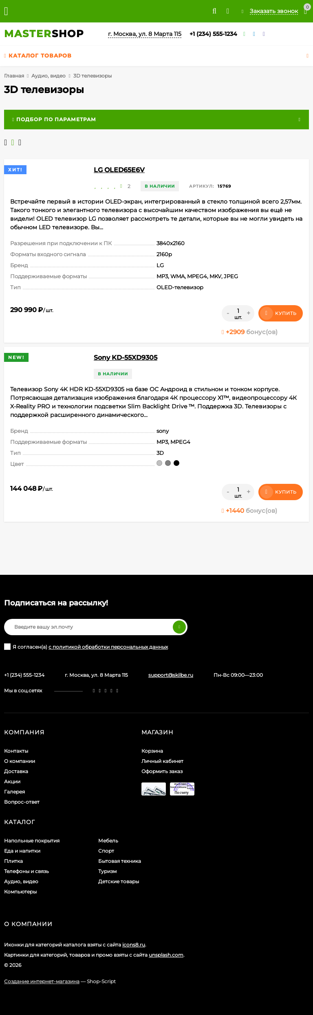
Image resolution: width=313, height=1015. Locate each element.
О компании (19, 761)
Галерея (14, 792)
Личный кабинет (162, 761)
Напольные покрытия (32, 841)
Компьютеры (20, 892)
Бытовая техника (119, 861)
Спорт (106, 851)
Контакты (16, 751)
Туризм (107, 871)
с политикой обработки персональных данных (108, 647)
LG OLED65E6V (119, 170)
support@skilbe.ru (170, 675)
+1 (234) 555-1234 (213, 34)
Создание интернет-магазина (41, 981)
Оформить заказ (162, 771)
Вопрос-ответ (22, 802)
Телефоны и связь (26, 871)
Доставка (16, 771)
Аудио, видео (48, 76)
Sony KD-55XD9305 (125, 357)
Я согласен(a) (86, 646)
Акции (12, 781)
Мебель (108, 841)
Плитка (13, 861)
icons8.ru (133, 945)
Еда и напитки (22, 851)
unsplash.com (166, 955)
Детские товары (118, 881)
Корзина (152, 751)
